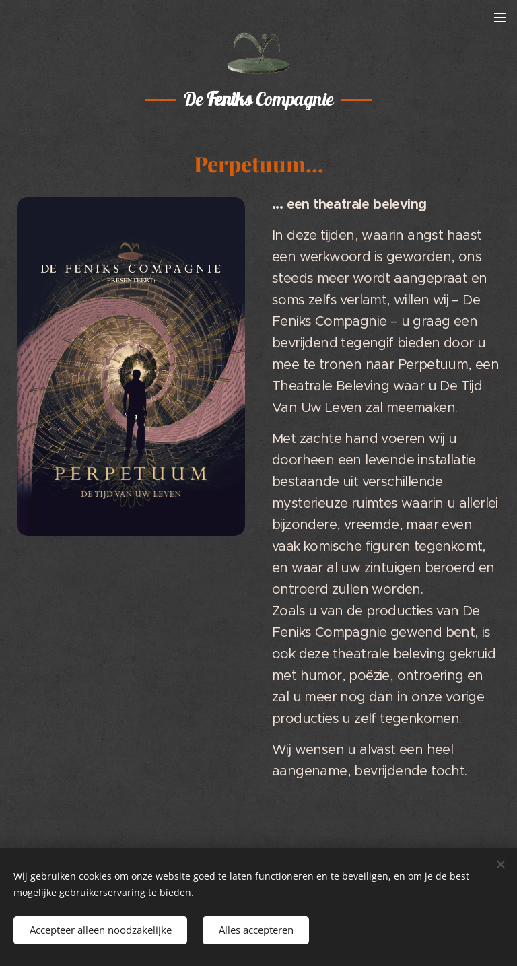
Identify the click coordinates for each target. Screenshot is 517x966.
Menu (500, 17)
